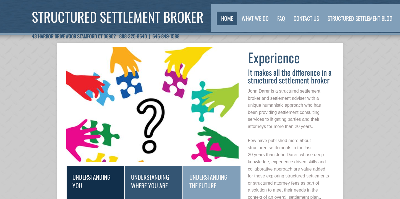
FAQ (281, 18)
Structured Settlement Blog (360, 18)
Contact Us (306, 18)
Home (227, 18)
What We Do (255, 18)
